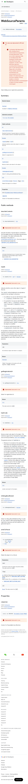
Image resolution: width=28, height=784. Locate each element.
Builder (5, 106)
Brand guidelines (14, 774)
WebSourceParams (12, 108)
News (2, 670)
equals (4, 141)
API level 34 (7, 13)
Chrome (3, 762)
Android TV (3, 706)
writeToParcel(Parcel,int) (8, 239)
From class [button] (8, 118)
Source (2, 668)
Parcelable (11, 118)
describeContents (7, 130)
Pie (1, 725)
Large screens (4, 697)
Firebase (3, 764)
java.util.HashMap (20, 437)
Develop (12, 11)
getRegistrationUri (8, 152)
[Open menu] (2, 1)
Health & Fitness (4, 685)
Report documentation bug (7, 747)
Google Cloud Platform (6, 767)
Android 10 (3, 722)
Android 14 (3, 714)
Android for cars (4, 704)
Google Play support (5, 749)
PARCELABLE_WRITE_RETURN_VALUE (12, 581)
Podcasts (3, 675)
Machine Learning (5, 683)
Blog (2, 672)
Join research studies (5, 751)
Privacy (2, 689)
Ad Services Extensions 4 (9, 15)
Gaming (3, 680)
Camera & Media (4, 687)
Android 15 (3, 711)
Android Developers (5, 11)
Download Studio (5, 737)
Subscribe (18, 779)
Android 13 (3, 716)
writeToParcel (6, 181)
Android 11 (3, 720)
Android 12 (3, 718)
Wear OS (3, 699)
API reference (6, 6)
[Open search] (25, 1)
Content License (14, 631)
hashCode (5, 162)
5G (1, 691)
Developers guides (5, 733)
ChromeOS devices (5, 701)
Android (3, 661)
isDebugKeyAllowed (7, 171)
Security (3, 666)
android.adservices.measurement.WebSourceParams (14, 36)
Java (26, 23)
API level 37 (9, 17)
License (7, 774)
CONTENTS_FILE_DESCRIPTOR (8, 242)
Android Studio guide (5, 730)
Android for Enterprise (6, 664)
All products (4, 769)
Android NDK (4, 739)
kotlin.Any (3, 34)
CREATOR (5, 196)
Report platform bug (5, 745)
